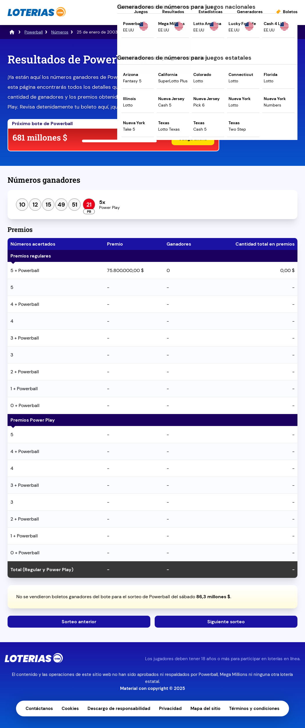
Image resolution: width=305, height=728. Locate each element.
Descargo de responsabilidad (119, 708)
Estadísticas (210, 11)
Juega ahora (193, 139)
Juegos (141, 11)
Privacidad (170, 708)
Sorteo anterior (79, 622)
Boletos (290, 11)
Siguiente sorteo (226, 622)
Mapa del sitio (205, 708)
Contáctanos (39, 708)
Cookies (70, 708)
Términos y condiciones (254, 708)
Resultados (173, 11)
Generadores (250, 11)
